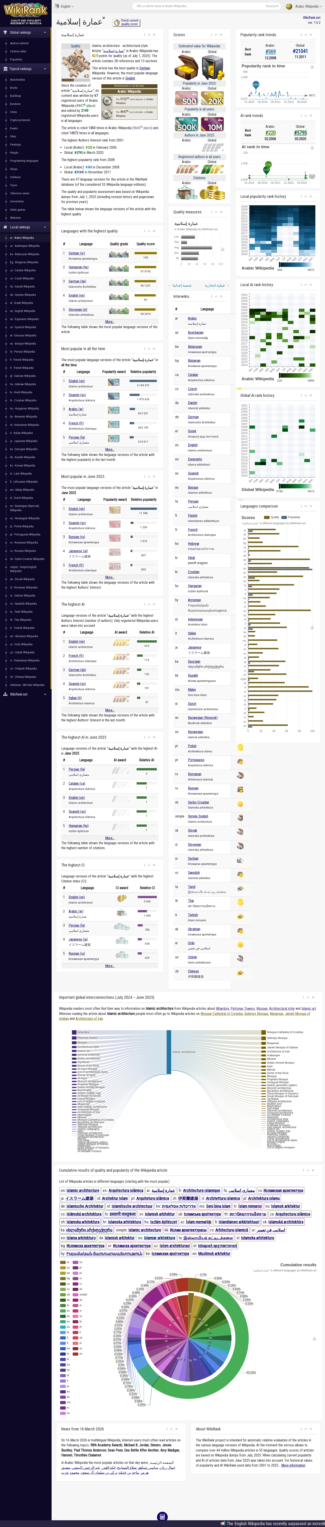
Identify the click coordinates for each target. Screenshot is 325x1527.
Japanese (194, 647)
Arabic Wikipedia (304, 6)
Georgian (194, 661)
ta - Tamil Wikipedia (21, 611)
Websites (15, 217)
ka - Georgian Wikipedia (23, 449)
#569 (270, 52)
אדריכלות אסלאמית (179, 1206)
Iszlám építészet (163, 1222)
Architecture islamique (201, 1190)
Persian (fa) (77, 437)
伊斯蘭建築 (188, 1198)
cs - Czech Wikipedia (22, 278)
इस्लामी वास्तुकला (123, 1214)
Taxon (13, 185)
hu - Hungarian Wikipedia (24, 408)
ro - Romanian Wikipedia (24, 542)
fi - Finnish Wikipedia (22, 359)
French (193, 530)
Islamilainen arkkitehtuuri (239, 1222)
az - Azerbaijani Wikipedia (25, 246)
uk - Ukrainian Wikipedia (24, 636)
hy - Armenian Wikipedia (23, 416)
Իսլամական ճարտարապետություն (104, 1253)
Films (13, 136)
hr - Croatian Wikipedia (23, 400)
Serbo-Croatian (198, 802)
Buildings (15, 95)
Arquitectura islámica (126, 1190)
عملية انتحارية (217, 285)
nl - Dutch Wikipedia (21, 497)
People (14, 152)
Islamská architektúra (285, 1222)
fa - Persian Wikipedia (22, 351)
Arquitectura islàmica (292, 1214)
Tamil (191, 887)
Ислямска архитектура (85, 1245)
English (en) (77, 295)
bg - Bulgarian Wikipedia (24, 262)
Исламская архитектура (283, 1190)
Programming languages (24, 160)
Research (272, 6)
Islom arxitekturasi (175, 1245)
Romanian (194, 774)
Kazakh (193, 675)
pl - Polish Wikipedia (22, 526)
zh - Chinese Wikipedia (23, 676)
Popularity (16, 59)
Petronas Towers (243, 1008)
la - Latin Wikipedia (21, 473)
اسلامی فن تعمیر (271, 1230)
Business (15, 104)
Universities (17, 201)
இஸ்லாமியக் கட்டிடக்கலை (208, 1237)
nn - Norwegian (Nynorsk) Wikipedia (24, 508)
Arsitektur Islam (115, 1198)
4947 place (85, 106)
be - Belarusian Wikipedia (24, 254)
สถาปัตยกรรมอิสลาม (247, 1214)
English (64, 6)
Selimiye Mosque (256, 1014)
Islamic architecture (83, 1190)
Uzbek (192, 957)
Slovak (192, 830)
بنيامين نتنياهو (148, 1467)
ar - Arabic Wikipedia (22, 237)
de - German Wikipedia (23, 294)
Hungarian (195, 586)
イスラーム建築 (79, 1198)
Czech (192, 389)
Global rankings (24, 32)
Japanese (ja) (78, 551)
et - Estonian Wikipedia (23, 335)
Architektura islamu (264, 1198)
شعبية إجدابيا (180, 285)
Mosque (262, 1008)
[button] (144, 34)
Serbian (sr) (77, 253)
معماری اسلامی (242, 1190)
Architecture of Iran (89, 1019)
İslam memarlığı (198, 1222)
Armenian (194, 600)
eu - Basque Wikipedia (23, 343)
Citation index (18, 51)
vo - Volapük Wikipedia (23, 668)
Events (14, 128)
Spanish (193, 473)
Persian (193, 501)
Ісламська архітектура (202, 1214)
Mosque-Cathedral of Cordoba (222, 1014)
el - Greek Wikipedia (21, 303)
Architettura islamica (223, 1198)
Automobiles (17, 79)
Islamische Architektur (85, 1206)
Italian (192, 633)
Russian (193, 788)
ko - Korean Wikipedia (22, 465)
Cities (13, 112)
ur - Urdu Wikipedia (21, 644)
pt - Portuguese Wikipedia (25, 534)
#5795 (300, 133)
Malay (192, 689)
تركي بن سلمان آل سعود (99, 1472)
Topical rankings (24, 69)
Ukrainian (194, 929)
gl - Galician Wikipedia (23, 376)
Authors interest (19, 43)
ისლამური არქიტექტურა (89, 1230)
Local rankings (24, 227)
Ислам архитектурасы (188, 1230)
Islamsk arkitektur (285, 1206)
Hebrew (193, 543)
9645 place (142, 128)
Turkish (193, 915)
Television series (19, 193)
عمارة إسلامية (113, 51)
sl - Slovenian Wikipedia (23, 587)
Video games (17, 209)
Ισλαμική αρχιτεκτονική (217, 1245)
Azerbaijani (195, 332)
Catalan (193, 375)
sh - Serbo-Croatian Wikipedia (27, 559)
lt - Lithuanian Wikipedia (24, 481)
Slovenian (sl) (78, 309)
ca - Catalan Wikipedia (23, 270)
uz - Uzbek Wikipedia (22, 652)
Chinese (193, 971)
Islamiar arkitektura (159, 1237)
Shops (13, 169)
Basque (193, 487)
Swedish (194, 873)
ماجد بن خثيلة (129, 1472)
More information (293, 1465)
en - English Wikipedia (22, 311)
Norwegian (195, 732)
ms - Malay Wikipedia (22, 489)
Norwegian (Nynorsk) (203, 718)
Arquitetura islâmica (152, 1198)
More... (110, 322)
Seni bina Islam (218, 1206)
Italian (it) (75, 698)
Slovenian (194, 844)
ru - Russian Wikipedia (23, 550)
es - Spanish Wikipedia (23, 327)
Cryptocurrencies (20, 120)
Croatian (193, 572)
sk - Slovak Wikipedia (22, 579)
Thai (191, 901)
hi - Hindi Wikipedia (21, 392)
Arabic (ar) (76, 409)
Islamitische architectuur (132, 1206)
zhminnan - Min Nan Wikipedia (27, 685)
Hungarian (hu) (79, 267)
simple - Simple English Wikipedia (23, 569)
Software (15, 177)
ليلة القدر (109, 1467)
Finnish (192, 515)
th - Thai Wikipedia (20, 619)
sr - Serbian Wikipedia (22, 595)
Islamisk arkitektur (160, 1214)
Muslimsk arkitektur (214, 1253)
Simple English (198, 816)
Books (13, 87)
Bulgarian (194, 360)
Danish (192, 403)
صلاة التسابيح (127, 1467)
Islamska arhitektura (83, 1222)
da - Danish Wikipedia (22, 286)
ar (104, 17)
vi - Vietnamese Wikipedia (24, 660)
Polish (192, 746)
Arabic (192, 318)
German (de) (77, 281)
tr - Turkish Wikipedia (22, 628)
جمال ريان (167, 1467)
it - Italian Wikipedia (21, 433)
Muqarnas (276, 1014)
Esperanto (195, 459)
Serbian (145, 68)
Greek (192, 431)
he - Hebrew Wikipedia (23, 384)
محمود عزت (70, 1472)
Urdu (191, 943)
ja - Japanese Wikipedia (23, 441)
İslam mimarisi (250, 1206)
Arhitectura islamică (231, 1230)
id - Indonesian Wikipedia (24, 424)
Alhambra (222, 1008)
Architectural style (282, 1008)
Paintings (15, 144)
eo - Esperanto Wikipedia (24, 319)
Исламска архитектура (132, 1245)
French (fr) (76, 423)
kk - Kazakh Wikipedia (22, 457)
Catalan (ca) (77, 783)
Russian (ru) (77, 537)
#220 (270, 133)
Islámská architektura (84, 1214)
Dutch (192, 704)
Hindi (191, 558)
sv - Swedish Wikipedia (23, 603)
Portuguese (196, 760)
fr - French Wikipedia (22, 367)
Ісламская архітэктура (170, 1253)
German (193, 417)
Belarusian (195, 347)
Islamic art (308, 1008)
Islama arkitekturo (81, 1237)
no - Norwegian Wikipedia (25, 518)
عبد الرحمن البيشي (86, 1467)
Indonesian (195, 619)
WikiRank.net (25, 694)
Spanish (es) (77, 395)
